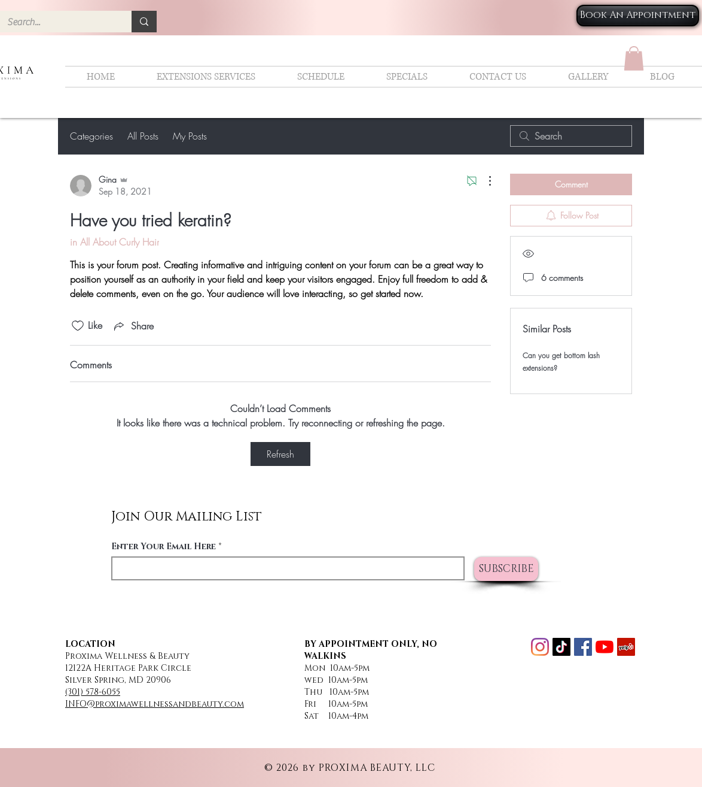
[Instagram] (540, 647)
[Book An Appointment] (637, 15)
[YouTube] (605, 647)
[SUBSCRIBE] (506, 569)
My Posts (190, 136)
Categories (91, 136)
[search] (571, 136)
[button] (634, 58)
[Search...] (56, 22)
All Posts (142, 136)
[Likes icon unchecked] (78, 326)
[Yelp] (626, 647)
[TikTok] (561, 647)
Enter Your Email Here (163, 547)
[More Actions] (484, 181)
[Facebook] (583, 647)
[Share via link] (133, 326)
